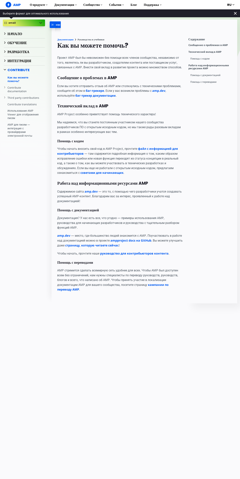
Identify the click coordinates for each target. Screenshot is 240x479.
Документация (65, 5)
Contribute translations (22, 100)
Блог (133, 5)
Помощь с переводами (204, 82)
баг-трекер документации (111, 100)
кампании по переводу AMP (78, 294)
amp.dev (63, 100)
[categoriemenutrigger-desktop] (69, 24)
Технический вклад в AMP (204, 51)
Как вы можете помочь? (18, 79)
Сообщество (92, 5)
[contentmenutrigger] (210, 40)
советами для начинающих (102, 177)
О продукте (38, 5)
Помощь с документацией (205, 75)
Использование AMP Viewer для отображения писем (23, 110)
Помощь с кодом (200, 58)
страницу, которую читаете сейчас (107, 250)
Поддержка (152, 5)
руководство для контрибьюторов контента (136, 258)
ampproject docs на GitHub (143, 245)
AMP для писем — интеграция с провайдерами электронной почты (20, 126)
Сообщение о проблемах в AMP (208, 45)
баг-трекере (116, 95)
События (116, 5)
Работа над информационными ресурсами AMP (208, 67)
